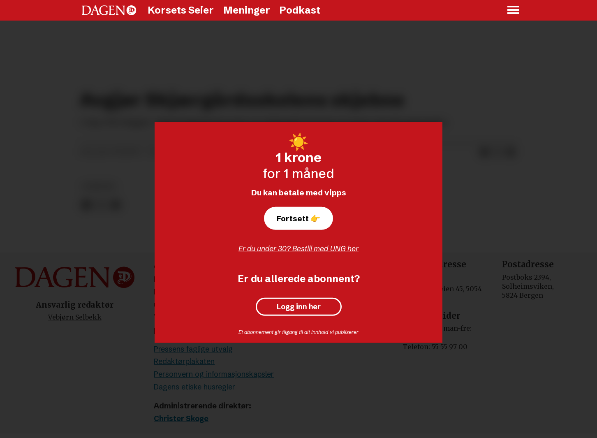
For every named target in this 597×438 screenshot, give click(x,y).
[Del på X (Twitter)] (497, 152)
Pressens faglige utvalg (193, 349)
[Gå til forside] (109, 10)
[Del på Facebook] (484, 152)
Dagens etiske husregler (194, 387)
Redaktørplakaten (184, 361)
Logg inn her (299, 306)
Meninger (246, 10)
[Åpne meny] (513, 10)
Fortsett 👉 (298, 218)
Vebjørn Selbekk (75, 317)
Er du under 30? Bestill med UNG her (298, 248)
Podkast (299, 10)
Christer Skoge (181, 418)
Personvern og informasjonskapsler (214, 374)
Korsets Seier (181, 10)
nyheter (99, 186)
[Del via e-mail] (510, 152)
